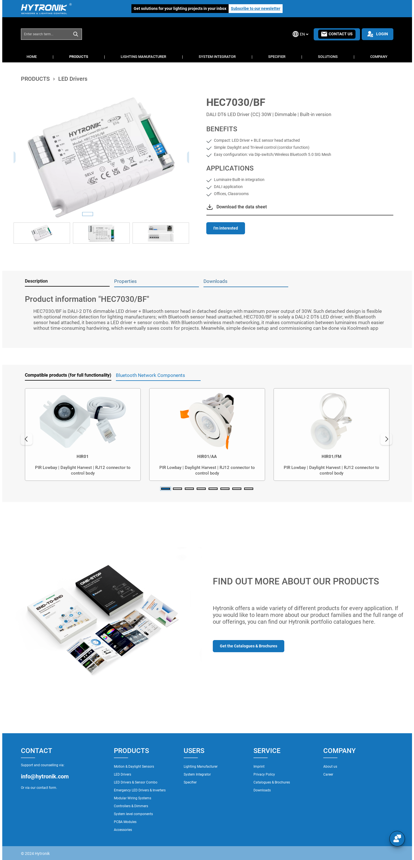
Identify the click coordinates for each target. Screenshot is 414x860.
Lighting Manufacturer (201, 767)
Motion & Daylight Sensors (134, 767)
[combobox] (45, 34)
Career (328, 774)
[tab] (67, 281)
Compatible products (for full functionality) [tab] (68, 375)
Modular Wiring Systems (132, 798)
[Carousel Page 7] (236, 489)
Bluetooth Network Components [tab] (150, 375)
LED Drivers (122, 774)
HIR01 (83, 456)
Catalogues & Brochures (271, 782)
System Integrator (197, 774)
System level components (133, 814)
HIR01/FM (331, 456)
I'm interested (225, 228)
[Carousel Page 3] (189, 489)
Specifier (190, 782)
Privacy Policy (264, 774)
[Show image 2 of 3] (101, 214)
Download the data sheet (241, 206)
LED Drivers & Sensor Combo (135, 782)
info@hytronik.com (45, 776)
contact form (46, 788)
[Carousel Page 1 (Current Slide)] (165, 489)
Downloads (262, 790)
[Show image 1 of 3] (87, 214)
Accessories (123, 830)
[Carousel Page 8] (248, 489)
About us (330, 767)
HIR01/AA (207, 456)
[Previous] (25, 439)
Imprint (259, 767)
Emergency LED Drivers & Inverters (140, 790)
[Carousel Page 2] (177, 489)
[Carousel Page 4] (201, 489)
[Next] (388, 439)
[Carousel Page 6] (224, 489)
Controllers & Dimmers (131, 806)
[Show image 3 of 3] (114, 214)
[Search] (76, 34)
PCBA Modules (125, 822)
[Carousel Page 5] (213, 489)
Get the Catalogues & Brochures (248, 646)
